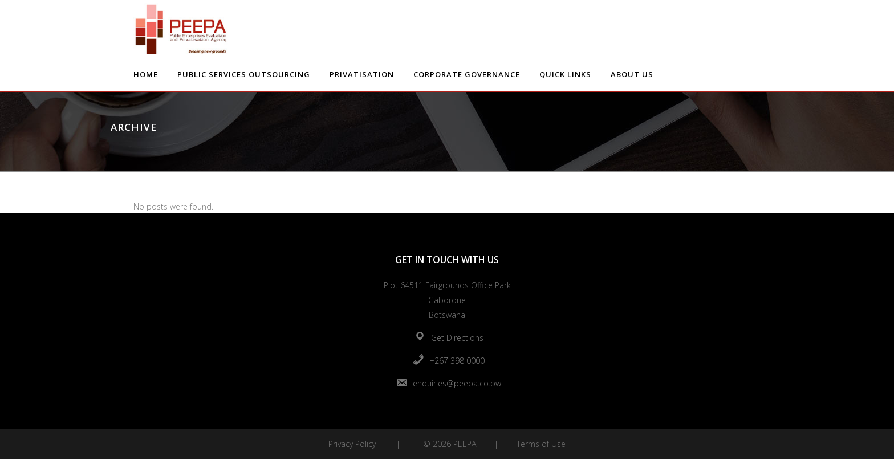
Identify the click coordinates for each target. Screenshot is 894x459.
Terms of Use (541, 443)
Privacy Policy (352, 443)
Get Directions (457, 337)
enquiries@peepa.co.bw (457, 383)
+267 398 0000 (457, 360)
